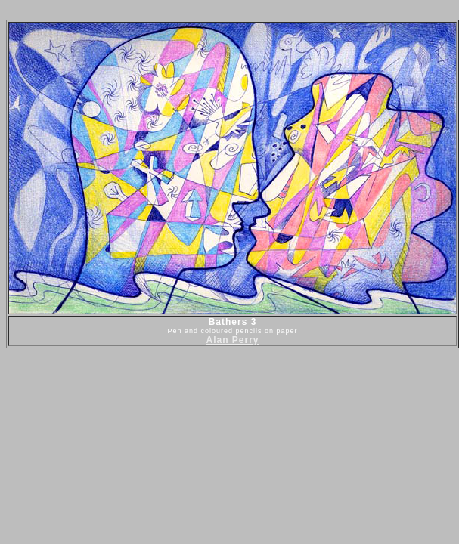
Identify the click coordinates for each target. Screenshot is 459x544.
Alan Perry (232, 340)
